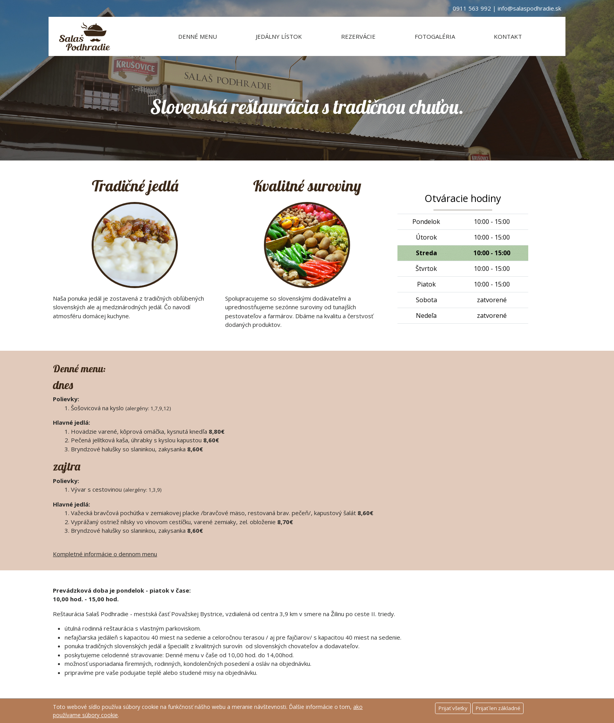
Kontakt (508, 36)
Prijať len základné (498, 708)
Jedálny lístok (279, 36)
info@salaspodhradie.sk (529, 8)
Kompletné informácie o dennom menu (105, 554)
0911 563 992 (472, 8)
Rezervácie (358, 36)
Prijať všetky (453, 708)
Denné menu (197, 36)
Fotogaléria (435, 36)
